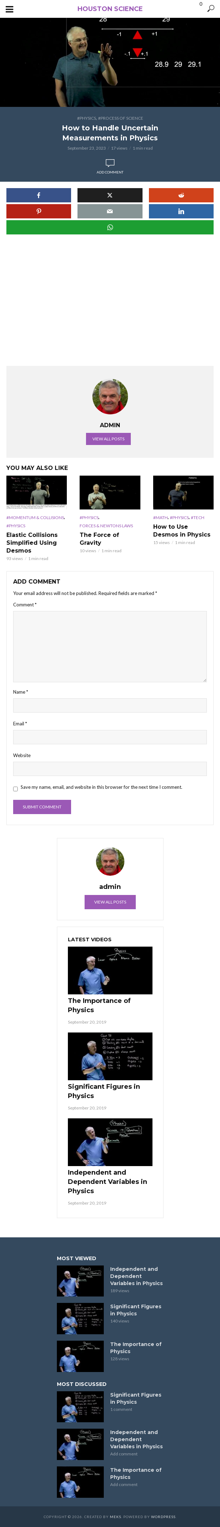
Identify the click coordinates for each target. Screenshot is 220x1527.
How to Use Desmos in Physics (181, 530)
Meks (115, 1517)
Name (20, 692)
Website (22, 755)
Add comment (110, 172)
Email (20, 723)
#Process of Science (120, 118)
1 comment (121, 1409)
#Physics (86, 118)
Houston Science (110, 9)
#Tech (197, 517)
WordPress (163, 1517)
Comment (25, 604)
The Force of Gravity (99, 539)
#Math (160, 517)
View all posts (108, 438)
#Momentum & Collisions (35, 517)
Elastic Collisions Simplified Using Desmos (32, 543)
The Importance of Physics (99, 1005)
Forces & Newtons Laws (106, 525)
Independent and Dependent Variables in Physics (107, 1182)
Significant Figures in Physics (104, 1091)
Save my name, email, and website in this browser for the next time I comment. (101, 787)
